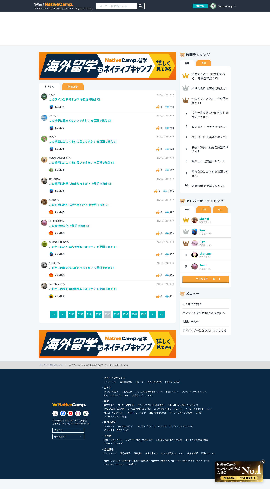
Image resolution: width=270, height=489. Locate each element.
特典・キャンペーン (113, 450)
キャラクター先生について (116, 440)
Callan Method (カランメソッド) (183, 415)
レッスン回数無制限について (149, 402)
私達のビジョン (208, 463)
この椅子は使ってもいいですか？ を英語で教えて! (82, 128)
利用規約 (138, 463)
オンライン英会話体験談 (196, 450)
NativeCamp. (225, 6)
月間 (204, 70)
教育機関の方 (60, 446)
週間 (187, 70)
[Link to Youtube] (70, 423)
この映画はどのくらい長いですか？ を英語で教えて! (83, 171)
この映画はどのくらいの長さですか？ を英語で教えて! (85, 149)
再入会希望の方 (154, 392)
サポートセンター (113, 453)
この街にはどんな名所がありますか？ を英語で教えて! (85, 256)
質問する (199, 5)
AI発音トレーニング (137, 423)
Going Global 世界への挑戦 (169, 450)
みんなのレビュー (126, 436)
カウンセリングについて (181, 436)
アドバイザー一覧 (206, 290)
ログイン (140, 392)
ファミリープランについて (194, 402)
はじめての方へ (111, 402)
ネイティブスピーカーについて (152, 436)
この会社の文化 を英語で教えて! (70, 235)
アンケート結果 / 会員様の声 (139, 450)
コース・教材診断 (126, 415)
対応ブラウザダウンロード (116, 405)
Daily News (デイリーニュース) (168, 419)
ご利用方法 (127, 402)
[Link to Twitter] (55, 423)
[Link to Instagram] (78, 423)
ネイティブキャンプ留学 (115, 427)
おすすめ (51, 93)
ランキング (109, 436)
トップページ (110, 392)
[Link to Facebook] (63, 423)
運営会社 (125, 463)
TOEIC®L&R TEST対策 (114, 419)
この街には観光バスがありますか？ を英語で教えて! (83, 277)
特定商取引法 (151, 463)
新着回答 (78, 93)
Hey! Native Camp (157, 423)
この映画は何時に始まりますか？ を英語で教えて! (82, 192)
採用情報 (192, 463)
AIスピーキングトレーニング (199, 419)
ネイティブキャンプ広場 (181, 423)
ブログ (199, 423)
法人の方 (58, 439)
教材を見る (109, 415)
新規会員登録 (126, 392)
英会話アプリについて (142, 405)
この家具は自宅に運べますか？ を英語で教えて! (80, 213)
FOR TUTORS (172, 392)
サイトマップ (110, 463)
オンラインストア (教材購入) (151, 415)
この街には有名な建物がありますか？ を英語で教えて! (85, 298)
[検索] (140, 6)
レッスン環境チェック (139, 419)
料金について (172, 402)
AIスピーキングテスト (114, 423)
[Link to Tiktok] (86, 423)
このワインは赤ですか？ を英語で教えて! (76, 107)
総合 (222, 216)
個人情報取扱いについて (172, 463)
